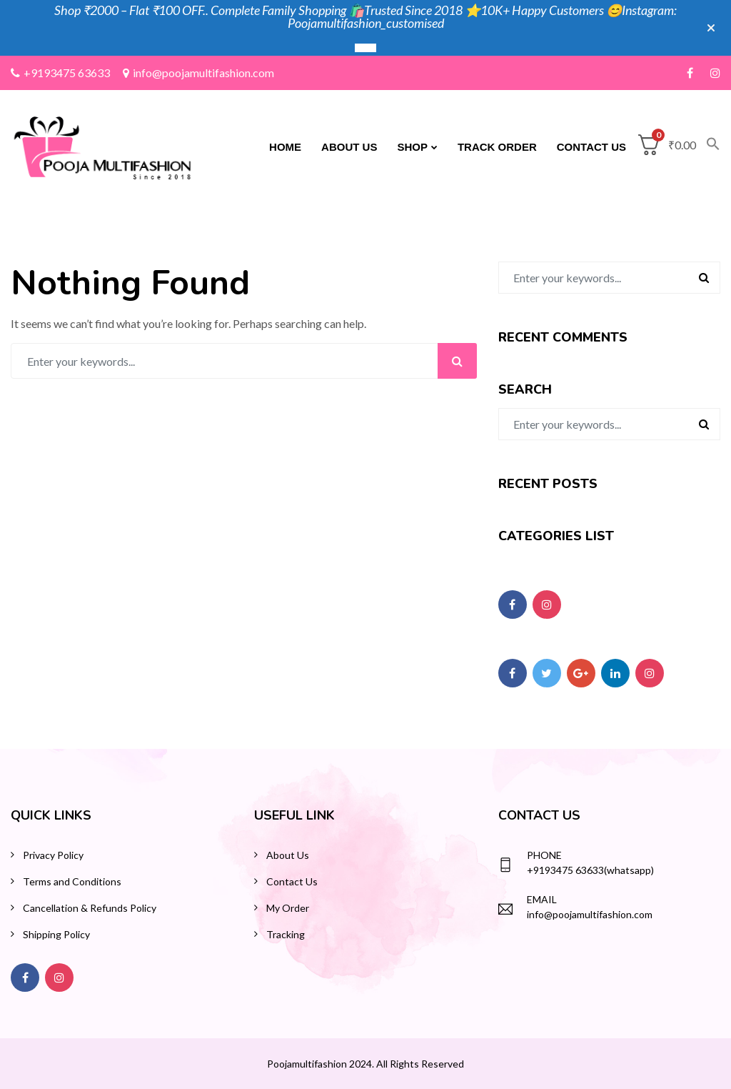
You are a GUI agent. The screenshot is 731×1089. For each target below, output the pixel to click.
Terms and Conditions (72, 881)
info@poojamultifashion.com (198, 72)
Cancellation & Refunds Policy (89, 908)
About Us (349, 147)
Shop (412, 147)
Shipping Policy (56, 934)
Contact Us (591, 147)
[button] (708, 147)
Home (285, 147)
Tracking (285, 934)
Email (542, 899)
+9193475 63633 (60, 72)
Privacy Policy (53, 855)
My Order (287, 908)
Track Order (497, 147)
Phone (544, 855)
